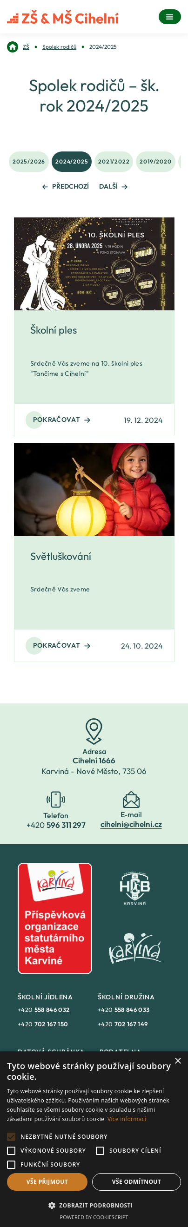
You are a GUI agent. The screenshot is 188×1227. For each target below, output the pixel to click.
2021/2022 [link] (113, 161)
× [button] (177, 1061)
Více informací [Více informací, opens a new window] (126, 1119)
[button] (94, 1205)
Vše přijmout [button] (47, 1182)
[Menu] (170, 16)
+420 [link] (43, 1009)
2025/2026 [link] (29, 161)
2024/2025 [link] (71, 161)
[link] (18, 46)
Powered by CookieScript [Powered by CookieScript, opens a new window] (94, 1217)
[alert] (94, 1139)
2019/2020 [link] (155, 161)
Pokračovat (61, 419)
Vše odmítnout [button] (136, 1182)
